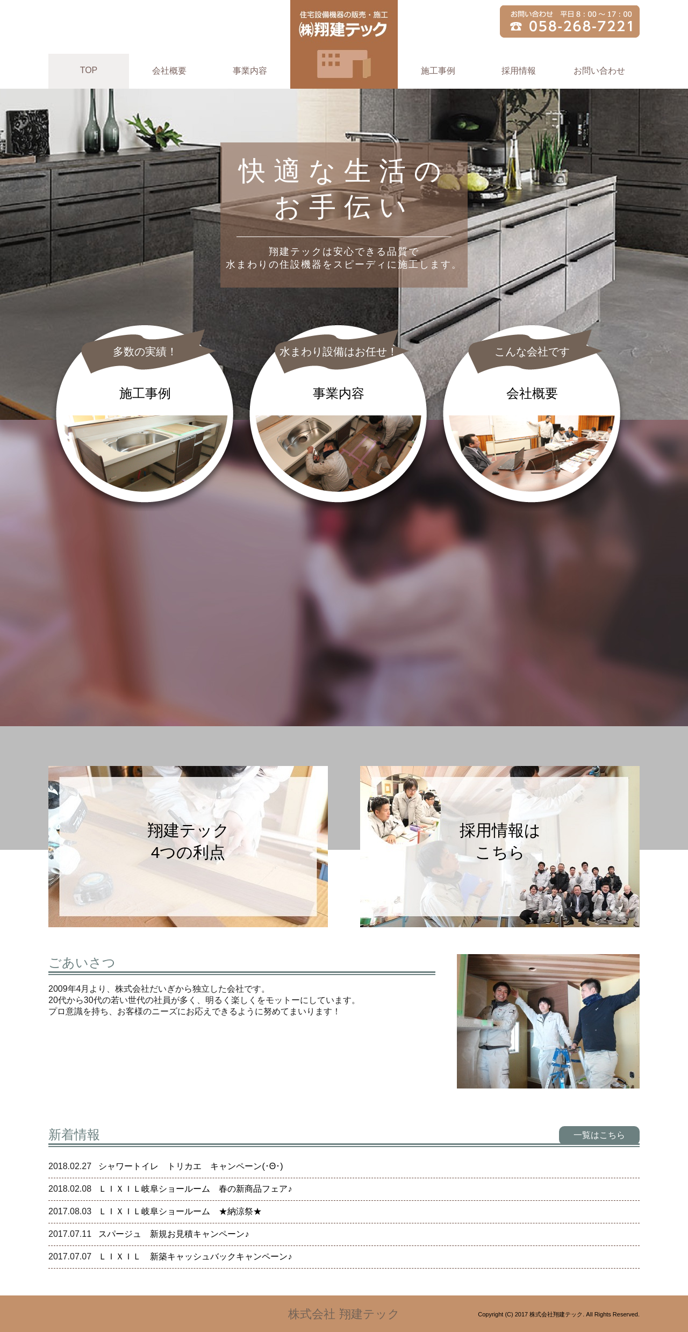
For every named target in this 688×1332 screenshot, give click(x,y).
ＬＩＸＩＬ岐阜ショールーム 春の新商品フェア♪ (195, 1188)
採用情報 (518, 70)
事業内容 (250, 70)
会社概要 (169, 70)
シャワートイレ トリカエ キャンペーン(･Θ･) (190, 1166)
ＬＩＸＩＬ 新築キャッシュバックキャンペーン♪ (195, 1256)
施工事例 (438, 70)
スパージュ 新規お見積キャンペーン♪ (173, 1233)
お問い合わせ (599, 70)
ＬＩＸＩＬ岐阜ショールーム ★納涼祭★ (180, 1211)
